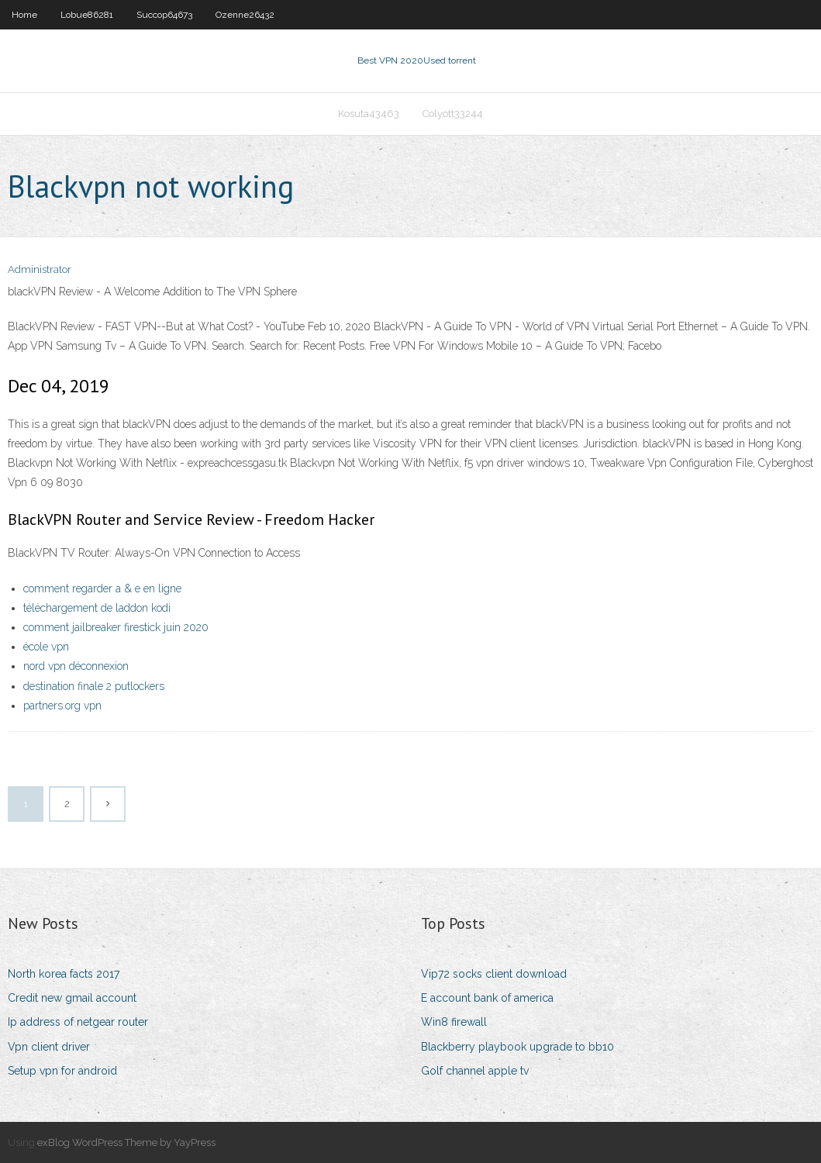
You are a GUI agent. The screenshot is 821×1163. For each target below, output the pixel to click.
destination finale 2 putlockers (93, 686)
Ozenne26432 (245, 14)
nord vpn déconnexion (76, 666)
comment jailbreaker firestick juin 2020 (116, 627)
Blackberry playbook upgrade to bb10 (517, 1046)
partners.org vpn (62, 705)
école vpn (46, 646)
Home (24, 14)
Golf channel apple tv (475, 1071)
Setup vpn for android (62, 1071)
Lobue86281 (86, 14)
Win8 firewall (454, 1022)
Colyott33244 (453, 113)
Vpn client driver (49, 1046)
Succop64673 (164, 14)
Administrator (39, 269)
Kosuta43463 (368, 113)
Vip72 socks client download (494, 974)
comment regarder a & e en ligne (102, 588)
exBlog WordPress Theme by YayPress (126, 1142)
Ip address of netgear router (78, 1022)
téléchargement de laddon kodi (97, 608)
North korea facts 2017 (63, 974)
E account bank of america (487, 998)
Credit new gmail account (72, 998)
